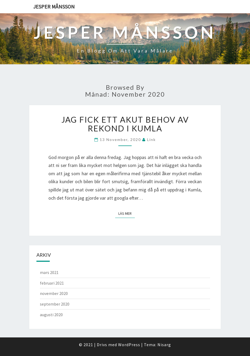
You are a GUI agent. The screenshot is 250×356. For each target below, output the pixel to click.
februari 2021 (52, 283)
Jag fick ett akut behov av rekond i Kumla (125, 124)
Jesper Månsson (54, 6)
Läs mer (126, 213)
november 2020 (54, 293)
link (151, 139)
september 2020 (54, 304)
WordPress (129, 344)
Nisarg (164, 344)
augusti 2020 (51, 314)
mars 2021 (49, 272)
